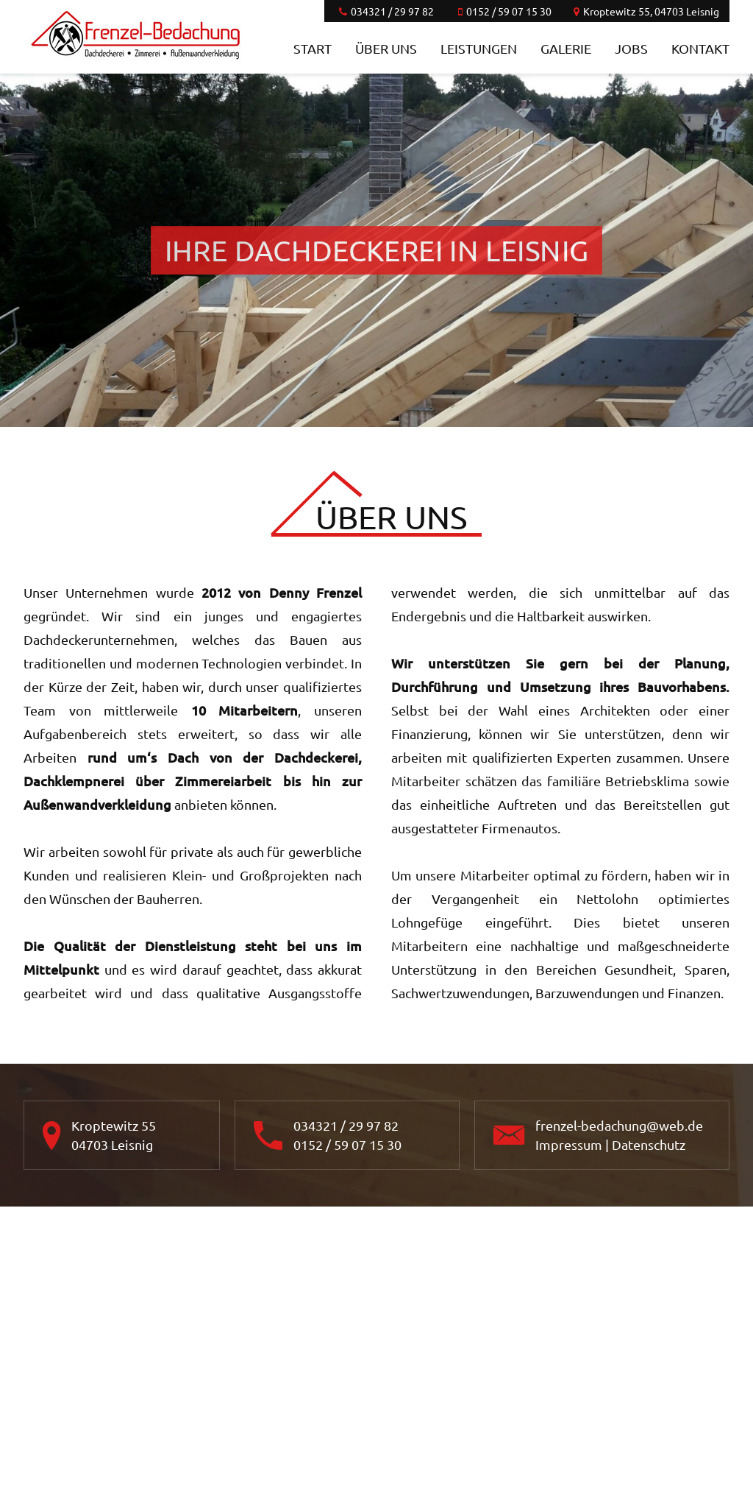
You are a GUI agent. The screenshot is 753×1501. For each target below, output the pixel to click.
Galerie (565, 48)
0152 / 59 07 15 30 (347, 1144)
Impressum (568, 1144)
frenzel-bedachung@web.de (619, 1125)
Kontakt (700, 48)
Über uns (386, 48)
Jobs (631, 48)
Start (312, 48)
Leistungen (478, 48)
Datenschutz (648, 1144)
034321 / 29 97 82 (346, 1125)
